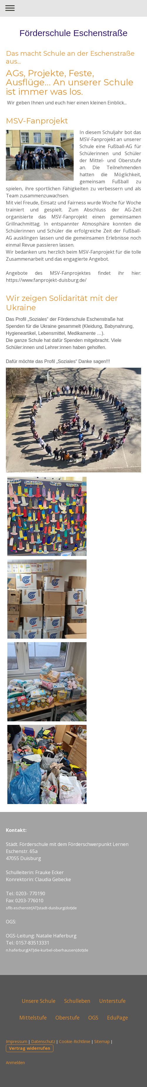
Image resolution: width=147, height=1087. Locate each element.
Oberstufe (67, 1017)
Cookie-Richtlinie (74, 1041)
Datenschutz (43, 1041)
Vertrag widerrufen (29, 1048)
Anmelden (15, 1062)
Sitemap (102, 1041)
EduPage (117, 1017)
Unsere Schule (38, 1000)
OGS (93, 1017)
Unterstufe (112, 1000)
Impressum (16, 1041)
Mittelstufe (33, 1017)
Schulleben (77, 1000)
